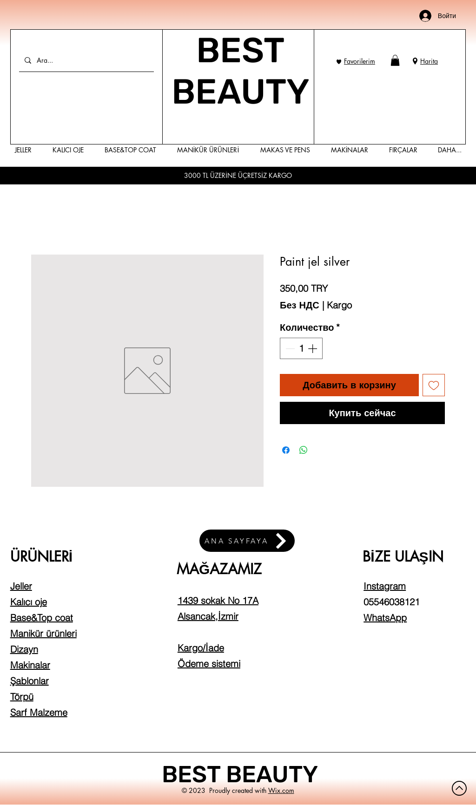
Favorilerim (359, 61)
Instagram (385, 586)
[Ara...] (85, 60)
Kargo (339, 305)
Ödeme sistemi (209, 663)
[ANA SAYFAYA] (247, 541)
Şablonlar (29, 681)
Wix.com (281, 790)
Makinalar (30, 665)
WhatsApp (385, 617)
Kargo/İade (201, 648)
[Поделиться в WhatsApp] (303, 450)
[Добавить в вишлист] (434, 385)
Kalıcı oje (28, 602)
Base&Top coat (41, 617)
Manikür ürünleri (43, 633)
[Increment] (313, 348)
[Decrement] (289, 348)
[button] (395, 60)
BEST (194, 774)
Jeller (21, 586)
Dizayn (24, 649)
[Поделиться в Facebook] (285, 450)
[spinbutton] (301, 348)
